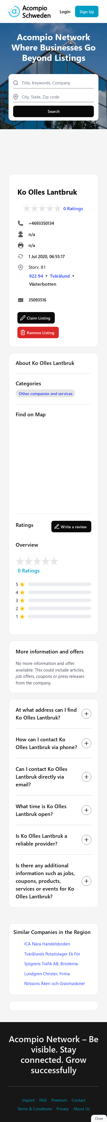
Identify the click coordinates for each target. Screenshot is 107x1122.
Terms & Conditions (34, 1109)
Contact (78, 1100)
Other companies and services (45, 393)
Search (54, 111)
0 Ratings (73, 208)
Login (65, 11)
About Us (81, 1109)
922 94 (36, 276)
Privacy (62, 1109)
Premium (59, 1100)
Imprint (28, 1100)
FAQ (43, 1100)
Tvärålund (60, 276)
